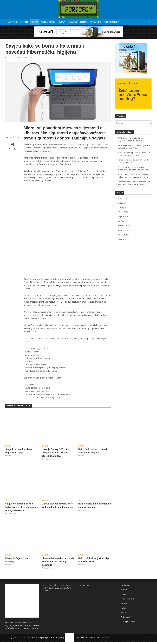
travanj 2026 (123, 207)
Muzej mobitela (48, 22)
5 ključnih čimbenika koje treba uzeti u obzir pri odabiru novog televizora (21, 507)
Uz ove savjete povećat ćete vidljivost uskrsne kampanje (57, 505)
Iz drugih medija (111, 22)
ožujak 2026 (123, 212)
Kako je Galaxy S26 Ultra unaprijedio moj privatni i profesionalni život (56, 452)
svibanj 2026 (123, 203)
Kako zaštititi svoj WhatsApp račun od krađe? (94, 560)
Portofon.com (21, 637)
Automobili (95, 22)
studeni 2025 (123, 230)
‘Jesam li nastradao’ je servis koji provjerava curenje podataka (58, 561)
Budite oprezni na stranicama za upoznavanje (94, 505)
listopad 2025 (123, 234)
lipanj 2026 (122, 198)
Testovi (83, 22)
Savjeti (35, 22)
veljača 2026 (123, 216)
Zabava (62, 22)
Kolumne (72, 22)
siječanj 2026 (123, 221)
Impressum (85, 585)
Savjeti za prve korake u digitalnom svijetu (18, 451)
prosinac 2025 (124, 225)
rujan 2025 (122, 239)
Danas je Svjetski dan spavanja (17, 560)
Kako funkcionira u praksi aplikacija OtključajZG (92, 451)
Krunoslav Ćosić (26, 57)
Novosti (25, 22)
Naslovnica (12, 22)
